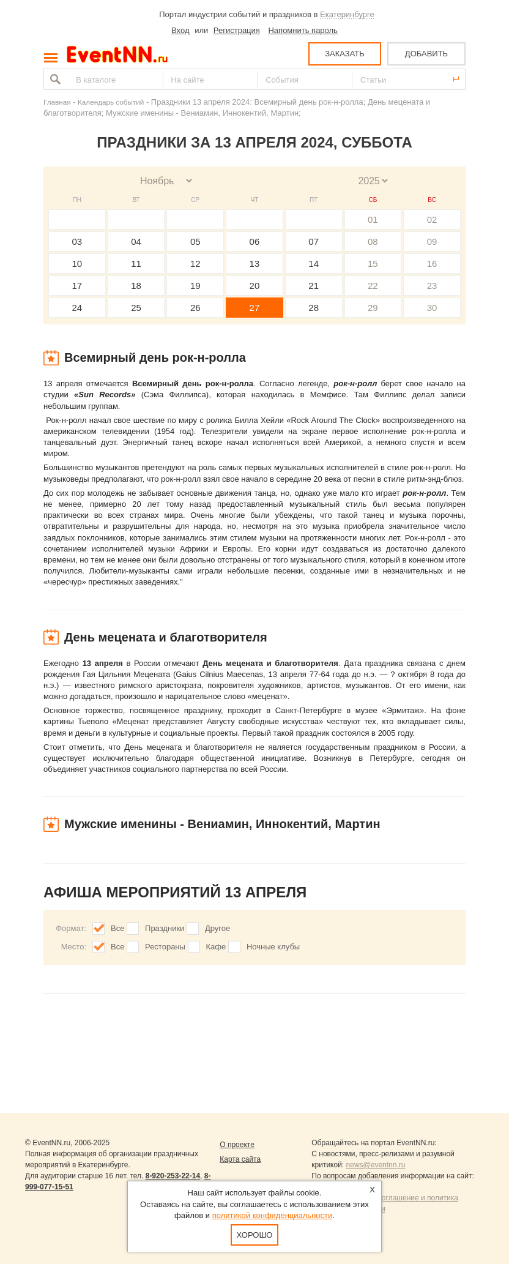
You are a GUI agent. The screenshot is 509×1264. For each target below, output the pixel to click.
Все (117, 928)
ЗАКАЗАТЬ (345, 53)
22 (373, 285)
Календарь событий (111, 102)
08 (373, 241)
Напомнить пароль (302, 30)
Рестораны (165, 946)
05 (195, 241)
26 (195, 307)
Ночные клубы (273, 946)
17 (77, 285)
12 (195, 263)
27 (255, 307)
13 (255, 263)
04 (136, 241)
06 (255, 241)
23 (432, 285)
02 (432, 219)
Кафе (216, 946)
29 (373, 307)
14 (313, 263)
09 (432, 241)
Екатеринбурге (347, 14)
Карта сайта (240, 1159)
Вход (180, 30)
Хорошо (255, 1235)
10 (77, 263)
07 (313, 241)
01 (373, 219)
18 (136, 285)
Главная (56, 102)
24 (77, 307)
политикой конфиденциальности (272, 1215)
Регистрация (237, 30)
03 (77, 241)
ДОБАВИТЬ (426, 53)
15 (373, 263)
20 (255, 285)
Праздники (164, 928)
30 (432, 307)
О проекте (237, 1144)
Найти (54, 79)
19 (195, 285)
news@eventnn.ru (376, 1165)
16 (432, 263)
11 (136, 263)
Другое (217, 928)
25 (136, 307)
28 (313, 307)
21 (313, 285)
